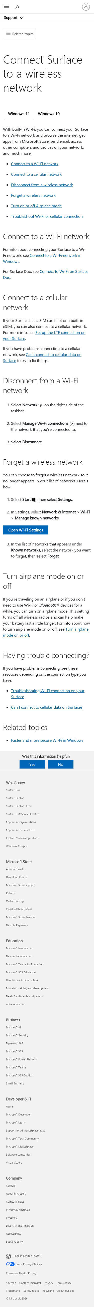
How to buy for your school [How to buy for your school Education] (22, 980)
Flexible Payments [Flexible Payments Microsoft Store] (17, 925)
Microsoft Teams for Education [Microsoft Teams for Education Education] (24, 964)
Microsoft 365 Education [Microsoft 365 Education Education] (21, 972)
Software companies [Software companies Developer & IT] (18, 1154)
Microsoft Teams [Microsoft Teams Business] (16, 1067)
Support (11, 17)
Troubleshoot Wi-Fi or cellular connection (47, 216)
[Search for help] (17, 7)
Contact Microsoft (30, 1283)
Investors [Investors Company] (11, 1217)
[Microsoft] (46, 4)
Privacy (48, 1283)
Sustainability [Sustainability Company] (14, 1241)
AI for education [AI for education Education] (15, 1004)
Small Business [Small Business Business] (15, 1083)
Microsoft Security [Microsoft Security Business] (17, 1035)
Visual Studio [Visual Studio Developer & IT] (14, 1162)
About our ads (65, 1290)
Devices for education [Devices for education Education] (19, 956)
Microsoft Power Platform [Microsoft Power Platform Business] (21, 1059)
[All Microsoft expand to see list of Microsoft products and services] (6, 7)
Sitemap (11, 1283)
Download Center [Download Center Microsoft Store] (16, 877)
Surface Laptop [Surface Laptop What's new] (15, 798)
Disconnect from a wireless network (42, 184)
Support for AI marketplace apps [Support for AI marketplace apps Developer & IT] (25, 1130)
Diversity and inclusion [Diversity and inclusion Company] (20, 1225)
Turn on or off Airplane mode (36, 205)
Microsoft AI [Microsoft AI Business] (13, 1027)
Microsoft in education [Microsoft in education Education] (19, 948)
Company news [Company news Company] (15, 1201)
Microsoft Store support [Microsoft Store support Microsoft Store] (20, 885)
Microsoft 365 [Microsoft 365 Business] (14, 1051)
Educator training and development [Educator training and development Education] (27, 988)
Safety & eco (31, 1290)
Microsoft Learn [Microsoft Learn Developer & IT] (15, 1122)
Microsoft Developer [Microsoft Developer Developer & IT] (18, 1114)
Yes (32, 764)
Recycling (48, 1290)
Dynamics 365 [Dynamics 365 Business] (14, 1043)
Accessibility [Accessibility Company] (13, 1233)
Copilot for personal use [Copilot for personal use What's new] (20, 830)
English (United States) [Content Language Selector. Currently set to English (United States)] (27, 1256)
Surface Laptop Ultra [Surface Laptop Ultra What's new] (18, 806)
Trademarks (13, 1290)
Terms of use (64, 1283)
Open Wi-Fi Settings (25, 529)
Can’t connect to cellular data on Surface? (46, 707)
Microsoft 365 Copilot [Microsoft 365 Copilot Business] (19, 1075)
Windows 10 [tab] (49, 113)
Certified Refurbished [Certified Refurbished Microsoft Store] (19, 909)
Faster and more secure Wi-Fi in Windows (47, 740)
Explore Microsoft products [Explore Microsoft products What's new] (22, 838)
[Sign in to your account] (86, 7)
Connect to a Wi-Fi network (34, 163)
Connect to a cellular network (36, 174)
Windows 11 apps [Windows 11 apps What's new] (16, 846)
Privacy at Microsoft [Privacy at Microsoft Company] (18, 1209)
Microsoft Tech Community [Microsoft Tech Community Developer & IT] (22, 1138)
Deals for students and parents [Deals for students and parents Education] (25, 996)
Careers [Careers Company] (11, 1185)
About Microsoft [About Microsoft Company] (16, 1193)
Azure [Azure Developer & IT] (9, 1106)
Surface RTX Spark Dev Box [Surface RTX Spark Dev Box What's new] (22, 814)
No (60, 764)
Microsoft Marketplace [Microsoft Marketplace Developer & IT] (20, 1146)
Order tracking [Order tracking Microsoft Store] (15, 901)
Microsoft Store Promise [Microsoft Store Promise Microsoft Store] (20, 917)
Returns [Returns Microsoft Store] (11, 893)
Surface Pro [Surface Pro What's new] (13, 790)
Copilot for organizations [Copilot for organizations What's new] (21, 822)
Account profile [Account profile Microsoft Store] (15, 869)
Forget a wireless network (33, 195)
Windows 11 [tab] (19, 113)
